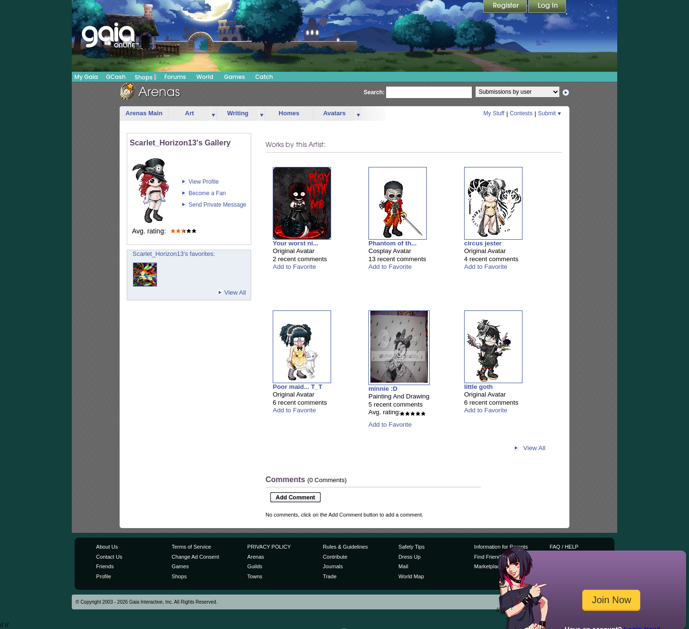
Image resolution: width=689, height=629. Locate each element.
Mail (403, 566)
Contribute (335, 557)
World (204, 77)
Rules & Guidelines (345, 547)
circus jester (483, 243)
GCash (116, 77)
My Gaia (86, 77)
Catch (264, 77)
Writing (238, 113)
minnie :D (383, 388)
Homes (288, 113)
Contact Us (109, 557)
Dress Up (410, 557)
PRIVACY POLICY (269, 547)
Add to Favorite (294, 266)
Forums (175, 77)
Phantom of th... (392, 243)
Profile (103, 576)
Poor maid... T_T (297, 386)
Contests (521, 113)
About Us (107, 547)
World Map (411, 576)
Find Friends (488, 557)
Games (234, 77)
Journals (333, 566)
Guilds (254, 566)
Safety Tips (412, 547)
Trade (329, 576)
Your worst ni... (295, 243)
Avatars (334, 113)
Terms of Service (191, 547)
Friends (105, 566)
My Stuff (493, 113)
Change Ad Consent (195, 557)
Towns (254, 576)
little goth (478, 386)
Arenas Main (143, 113)
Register (505, 7)
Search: (374, 92)
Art (189, 113)
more (213, 114)
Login (547, 7)
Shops (145, 77)
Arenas (255, 557)
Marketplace (488, 566)
